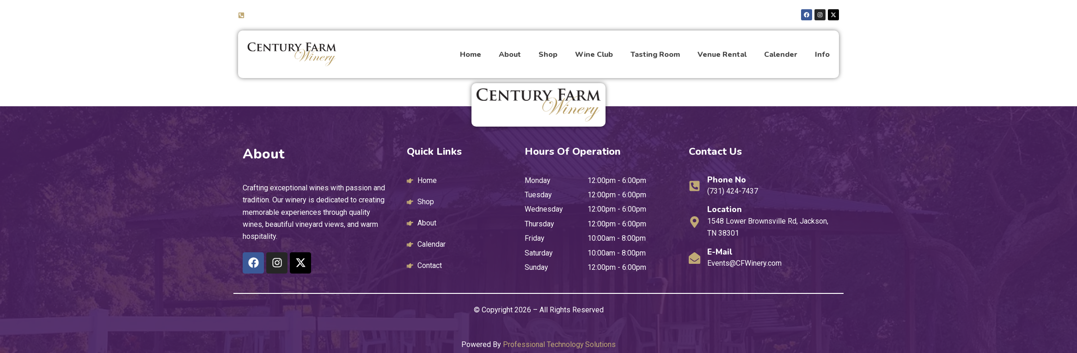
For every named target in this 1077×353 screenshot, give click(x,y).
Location (725, 209)
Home (470, 54)
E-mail (720, 251)
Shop (547, 54)
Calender (780, 54)
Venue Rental (722, 54)
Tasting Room (655, 54)
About (510, 54)
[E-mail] (694, 258)
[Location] (694, 222)
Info (822, 54)
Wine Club (594, 54)
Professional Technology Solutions (559, 344)
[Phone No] (694, 186)
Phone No (727, 179)
